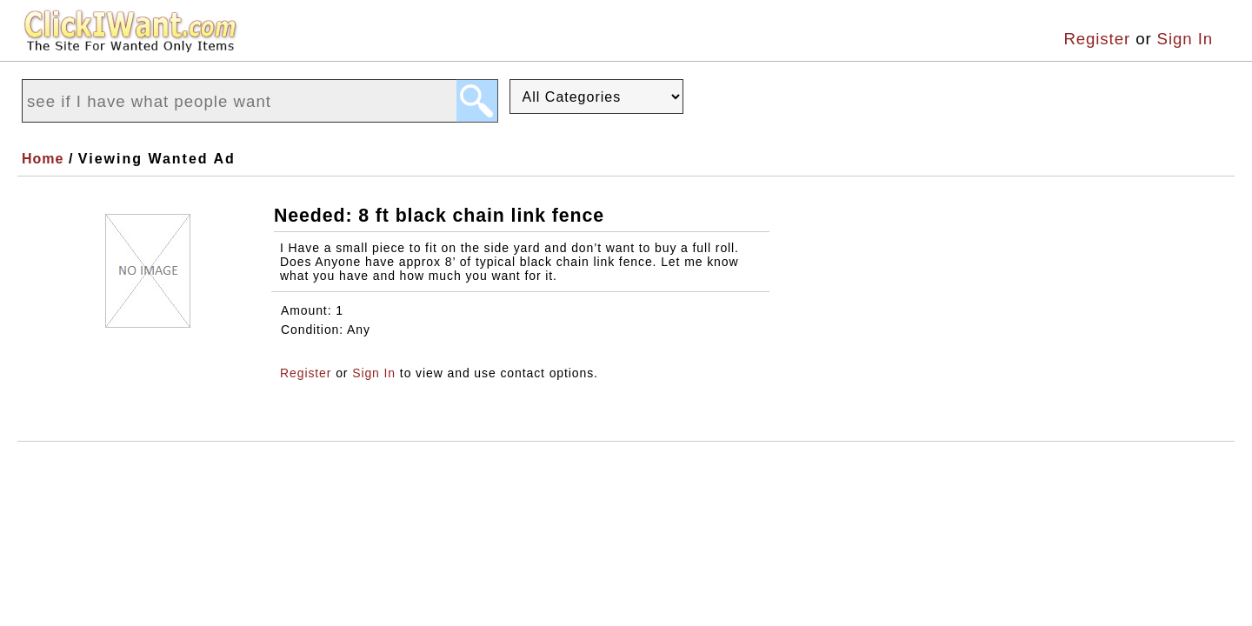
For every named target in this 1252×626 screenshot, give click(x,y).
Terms (192, 459)
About (118, 459)
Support (361, 459)
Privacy (273, 459)
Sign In (1185, 39)
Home (42, 158)
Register (1096, 39)
